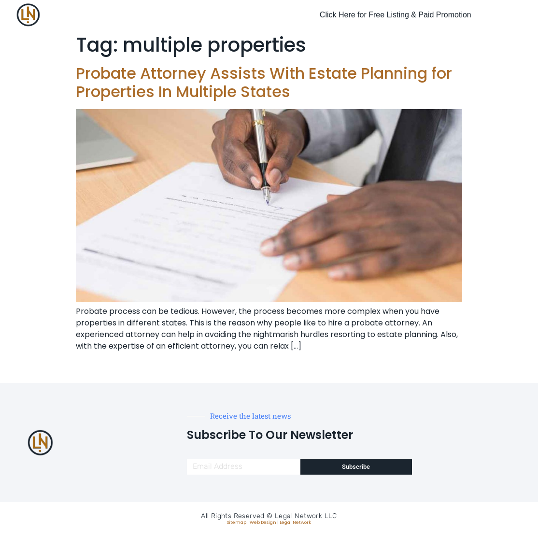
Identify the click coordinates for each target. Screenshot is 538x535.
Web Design (263, 522)
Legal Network (295, 522)
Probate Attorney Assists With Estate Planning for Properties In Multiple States (264, 82)
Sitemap (236, 522)
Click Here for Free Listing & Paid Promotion (395, 15)
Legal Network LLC (306, 516)
